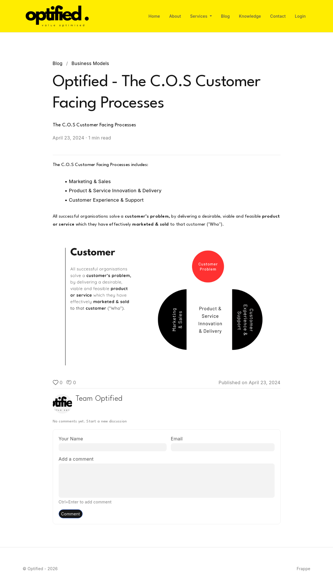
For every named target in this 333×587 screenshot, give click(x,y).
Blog (225, 16)
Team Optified (98, 398)
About (175, 16)
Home (154, 16)
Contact (278, 16)
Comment (70, 513)
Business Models (90, 63)
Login (300, 16)
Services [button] (199, 16)
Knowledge (250, 16)
